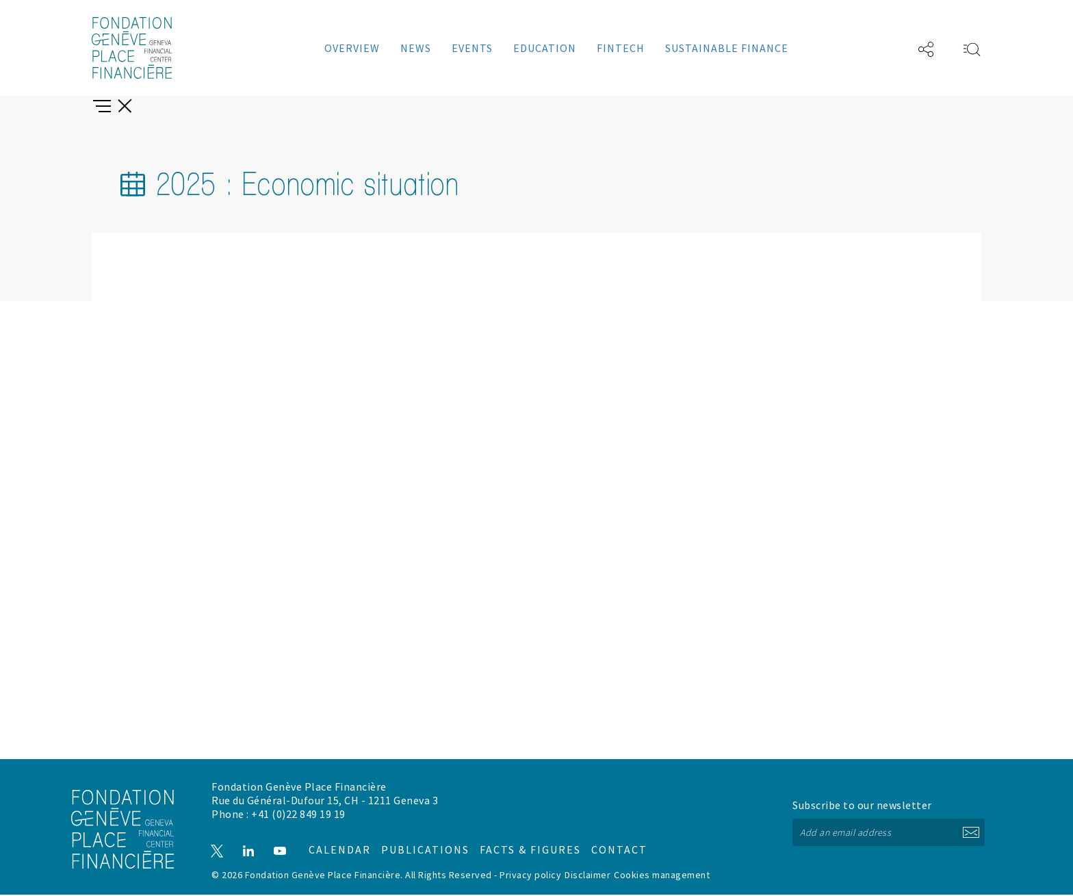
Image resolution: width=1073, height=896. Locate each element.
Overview (352, 48)
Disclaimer (587, 876)
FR (885, 48)
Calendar (341, 845)
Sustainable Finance (726, 48)
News (415, 48)
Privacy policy (530, 876)
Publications (425, 845)
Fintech (621, 48)
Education (544, 48)
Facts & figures (516, 845)
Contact (593, 845)
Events (472, 48)
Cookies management (662, 876)
